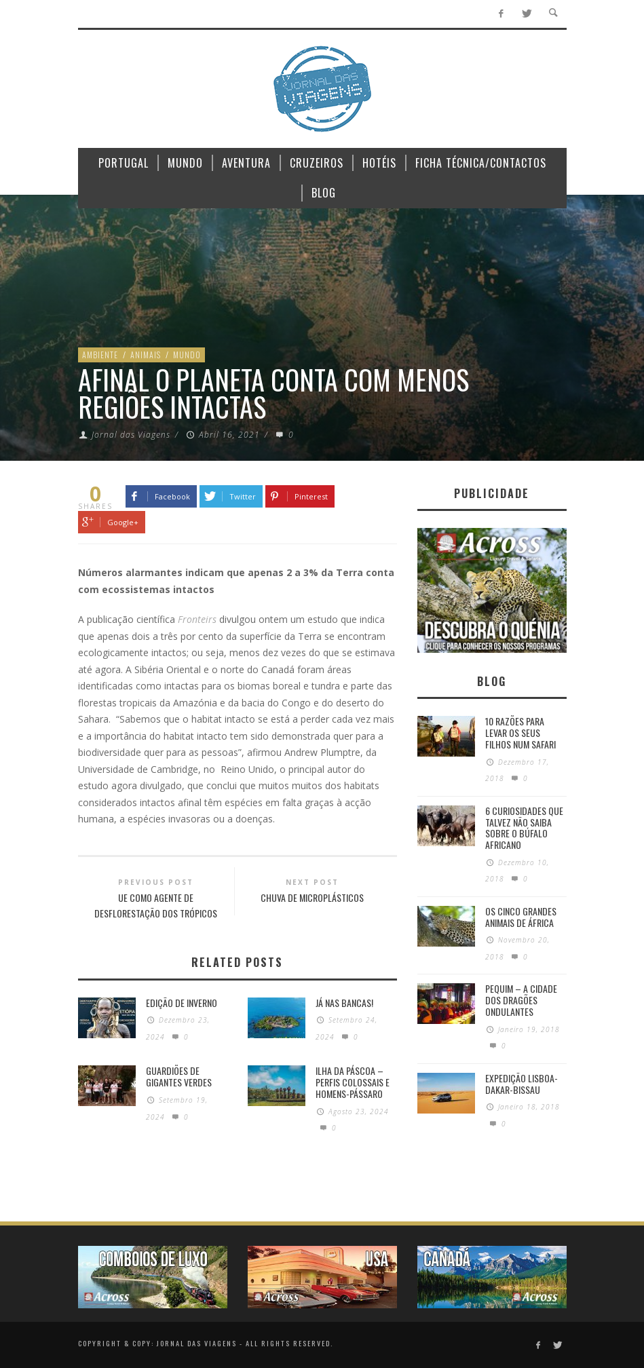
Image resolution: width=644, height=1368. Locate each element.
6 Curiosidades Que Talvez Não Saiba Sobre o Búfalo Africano (524, 827)
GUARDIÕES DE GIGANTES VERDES (179, 1076)
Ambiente (100, 354)
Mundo (187, 354)
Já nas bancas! (344, 1002)
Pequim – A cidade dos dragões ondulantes (521, 1000)
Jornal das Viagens (131, 434)
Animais (145, 354)
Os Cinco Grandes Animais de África (520, 917)
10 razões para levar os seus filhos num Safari (520, 732)
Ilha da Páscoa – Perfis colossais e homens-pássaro (353, 1082)
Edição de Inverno (181, 1002)
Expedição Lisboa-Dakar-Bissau (521, 1084)
